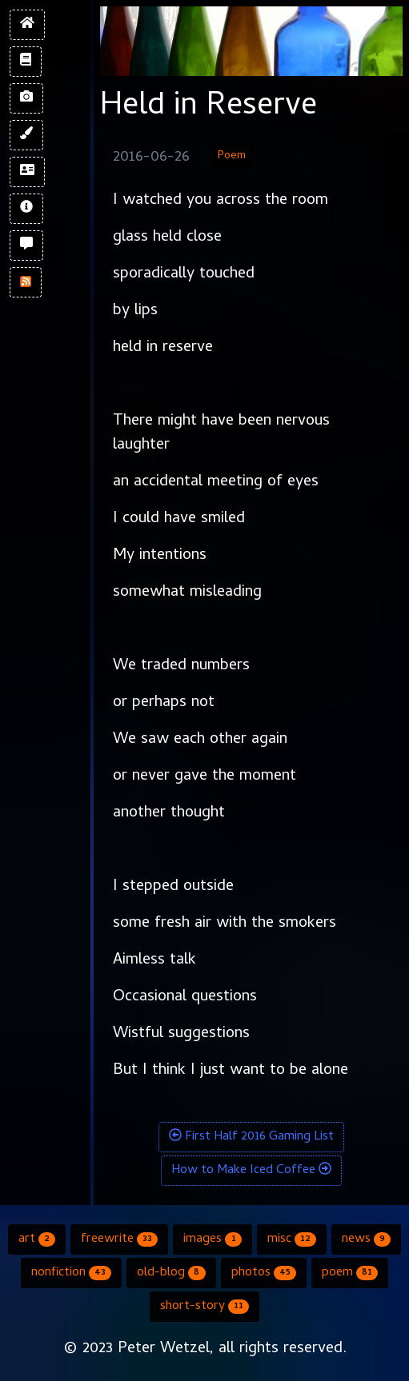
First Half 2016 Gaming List (251, 1137)
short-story (204, 1306)
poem (350, 1273)
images (212, 1239)
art (36, 1239)
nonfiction (71, 1273)
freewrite (119, 1239)
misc (291, 1239)
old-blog (171, 1273)
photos (263, 1273)
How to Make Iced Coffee (251, 1170)
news (366, 1239)
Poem (232, 156)
